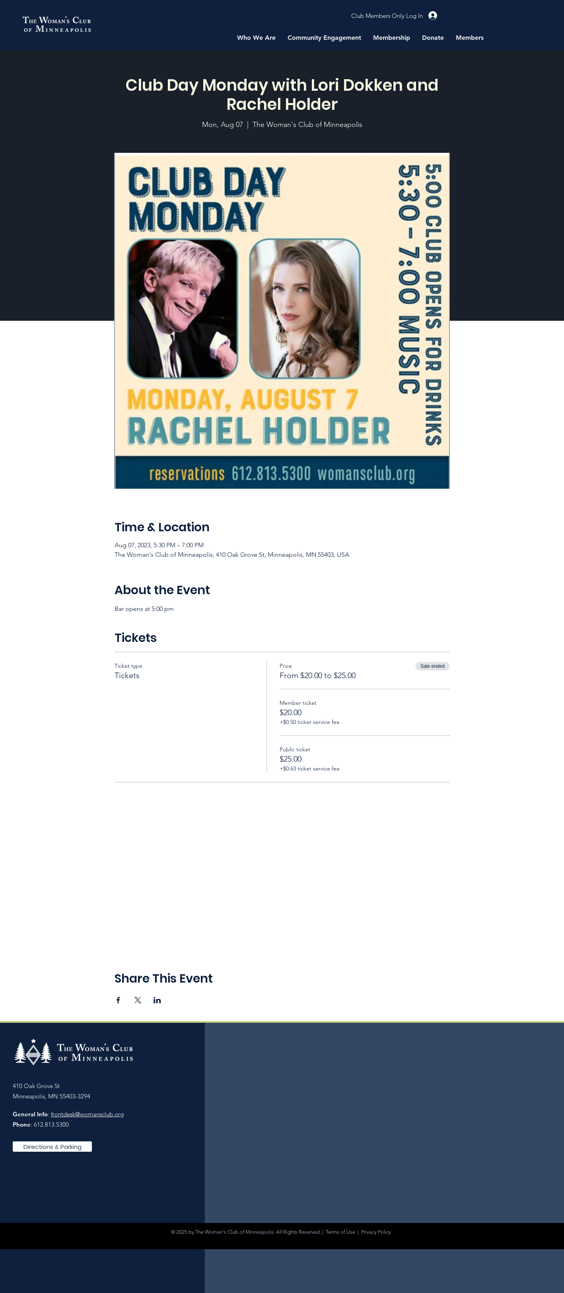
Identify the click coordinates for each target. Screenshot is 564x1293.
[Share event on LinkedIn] (157, 1000)
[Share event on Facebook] (118, 1000)
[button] (256, 38)
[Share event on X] (138, 1000)
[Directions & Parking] (52, 1146)
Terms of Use (340, 1232)
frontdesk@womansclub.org (87, 1114)
